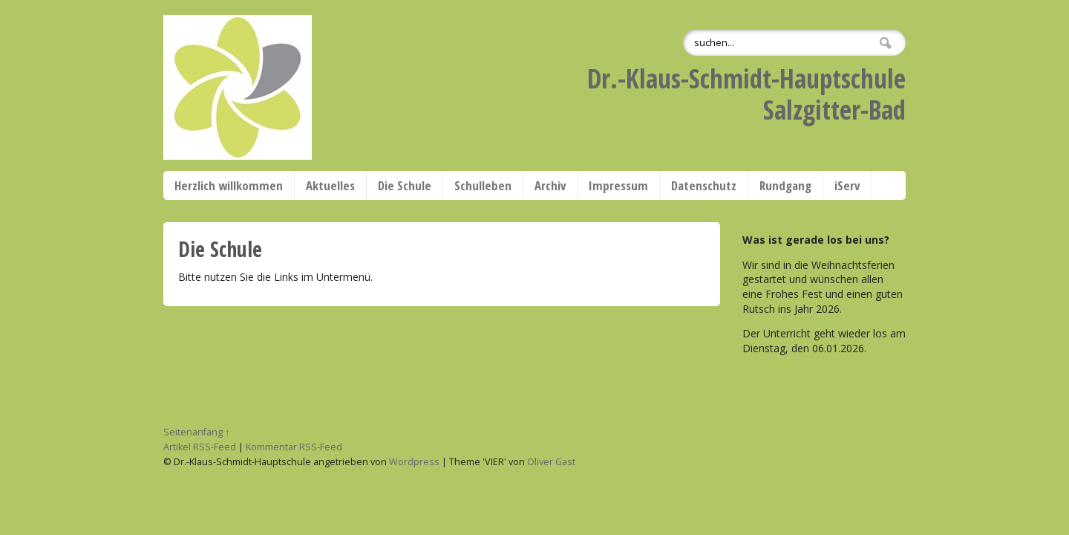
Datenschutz (703, 185)
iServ (847, 185)
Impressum (618, 185)
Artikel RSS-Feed (199, 447)
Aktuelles (330, 185)
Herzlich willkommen (228, 185)
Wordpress (414, 461)
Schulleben (482, 185)
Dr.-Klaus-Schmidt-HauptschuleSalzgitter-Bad (746, 94)
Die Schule (404, 185)
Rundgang (785, 185)
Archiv (550, 185)
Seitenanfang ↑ (196, 432)
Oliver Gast (551, 461)
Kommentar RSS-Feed (294, 447)
